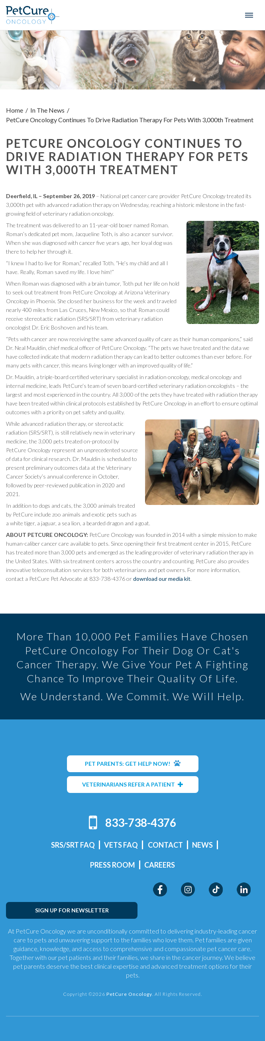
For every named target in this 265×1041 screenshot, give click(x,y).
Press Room (112, 864)
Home (14, 110)
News (202, 844)
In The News (47, 110)
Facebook (160, 889)
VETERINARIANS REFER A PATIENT (132, 784)
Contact (165, 844)
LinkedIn (244, 889)
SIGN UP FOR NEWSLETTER (72, 910)
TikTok (216, 889)
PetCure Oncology (33, 15)
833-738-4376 (140, 822)
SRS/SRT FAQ (73, 844)
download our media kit (161, 578)
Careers (159, 864)
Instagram (188, 889)
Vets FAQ (121, 844)
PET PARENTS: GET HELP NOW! (133, 763)
